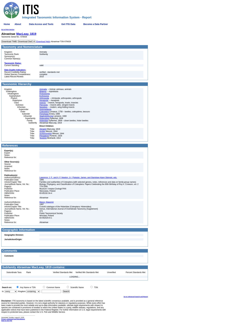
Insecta (42, 103)
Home (7, 24)
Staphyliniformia (46, 116)
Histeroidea (44, 118)
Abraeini (42, 129)
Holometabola (45, 109)
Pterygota (43, 105)
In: (3, 291)
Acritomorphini (45, 133)
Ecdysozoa (44, 96)
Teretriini (43, 138)
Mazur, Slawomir (46, 202)
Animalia (43, 89)
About (18, 24)
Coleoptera (44, 112)
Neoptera (43, 107)
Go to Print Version (7, 29)
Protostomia (44, 94)
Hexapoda (43, 100)
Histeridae (43, 120)
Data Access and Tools (41, 24)
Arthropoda (44, 98)
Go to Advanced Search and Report (136, 296)
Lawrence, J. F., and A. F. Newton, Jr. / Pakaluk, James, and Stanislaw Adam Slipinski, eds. (78, 177)
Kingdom (21, 291)
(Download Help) (43, 41)
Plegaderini (44, 136)
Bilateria (42, 91)
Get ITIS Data (68, 24)
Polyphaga (44, 114)
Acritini (42, 131)
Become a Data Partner (95, 24)
